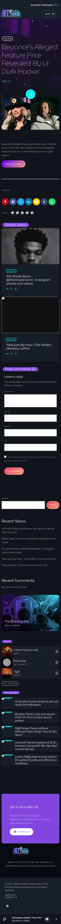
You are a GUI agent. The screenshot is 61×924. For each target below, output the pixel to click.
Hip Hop (8, 38)
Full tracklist (10, 683)
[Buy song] (56, 651)
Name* (7, 412)
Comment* (9, 391)
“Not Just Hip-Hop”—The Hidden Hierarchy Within (29, 558)
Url (5, 441)
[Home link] (21, 14)
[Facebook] (7, 906)
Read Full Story (13, 164)
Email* (7, 426)
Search (5, 498)
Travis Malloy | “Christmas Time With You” (25, 565)
